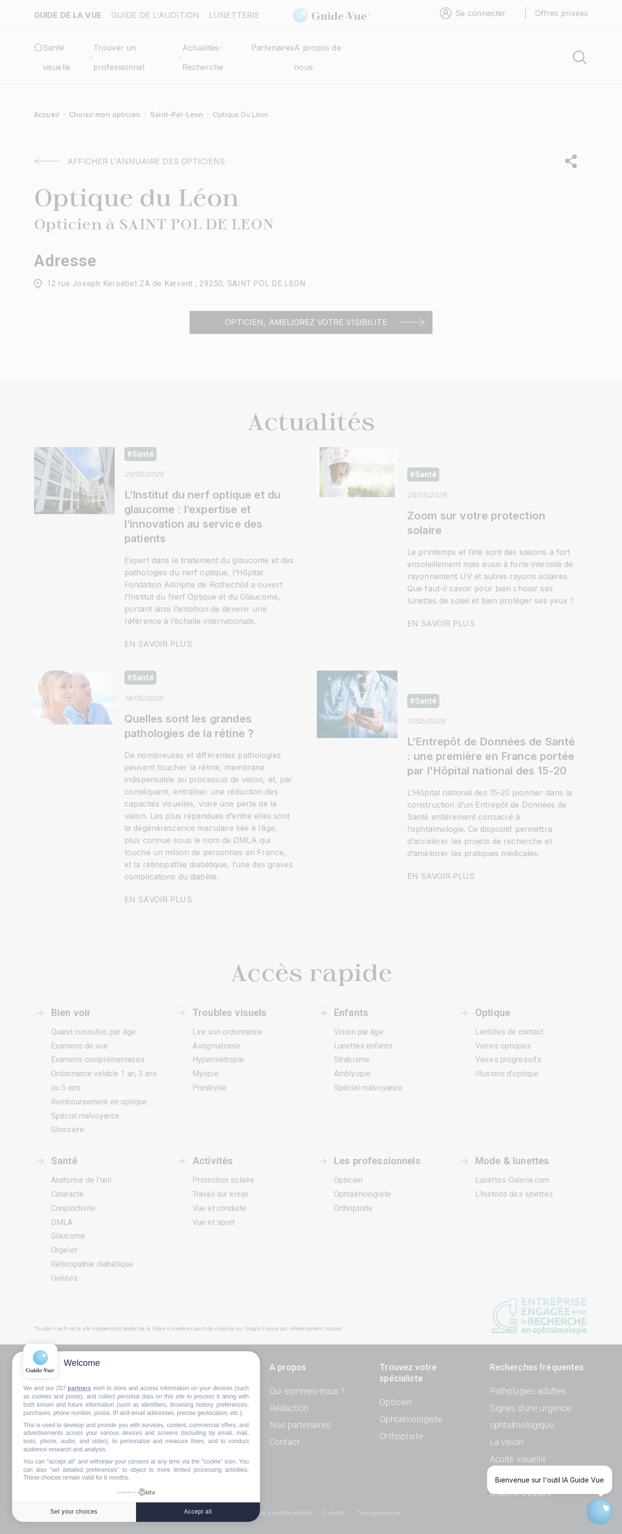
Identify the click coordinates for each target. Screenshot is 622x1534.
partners (79, 1388)
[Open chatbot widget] (599, 1511)
